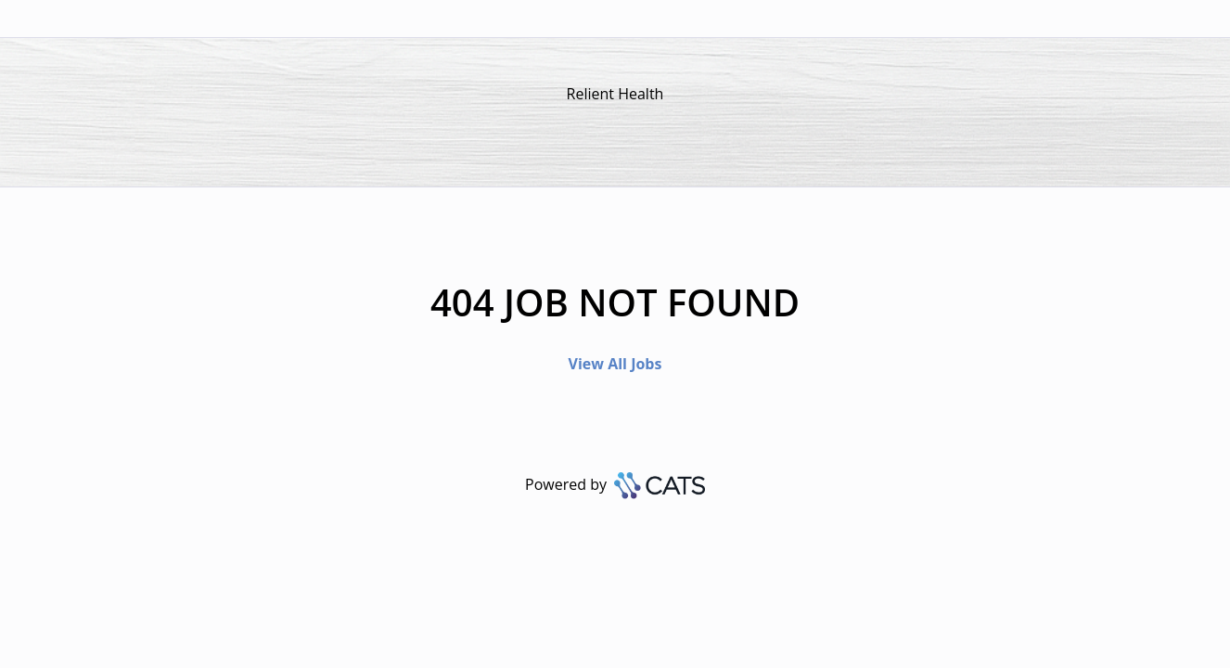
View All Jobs (615, 363)
